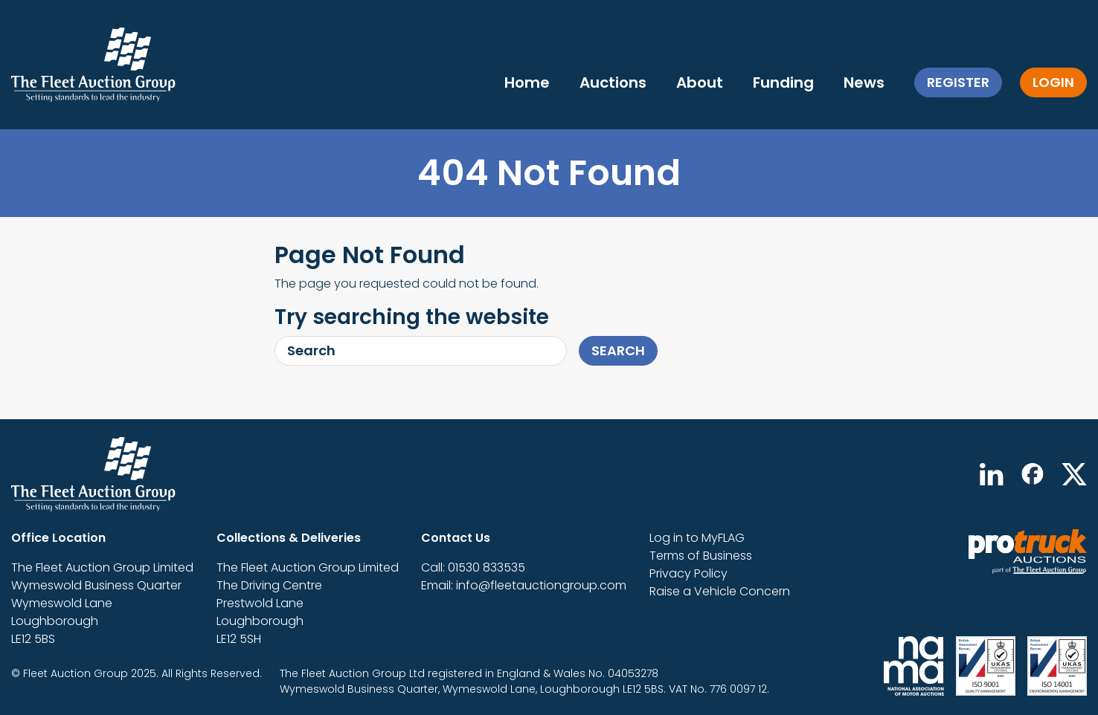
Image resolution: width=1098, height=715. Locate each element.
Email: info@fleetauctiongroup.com (523, 585)
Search (618, 350)
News (864, 82)
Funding (783, 82)
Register (958, 82)
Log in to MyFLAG (697, 537)
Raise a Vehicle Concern (719, 591)
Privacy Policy (688, 573)
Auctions (613, 82)
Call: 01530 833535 (473, 567)
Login (1053, 82)
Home (527, 82)
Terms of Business (700, 555)
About (699, 82)
